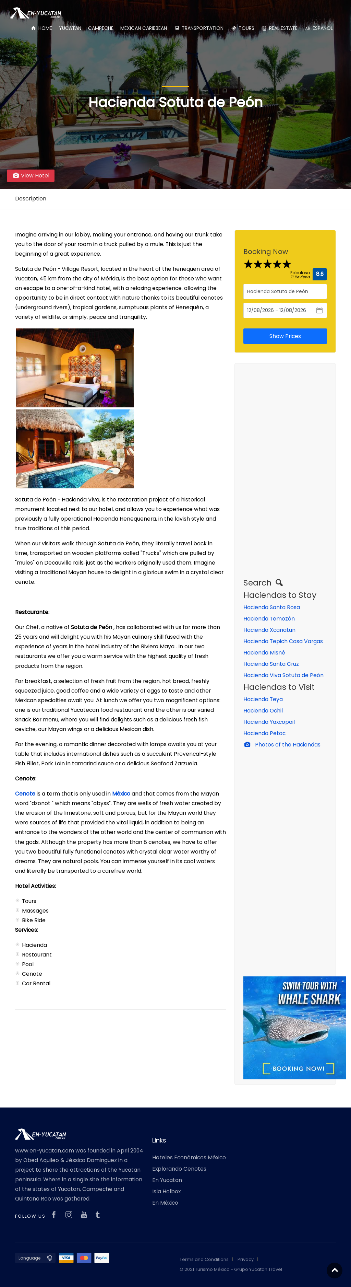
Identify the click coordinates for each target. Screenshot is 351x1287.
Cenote (26, 793)
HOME (41, 28)
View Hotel (30, 175)
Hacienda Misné (264, 652)
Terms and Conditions (204, 1259)
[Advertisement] (285, 475)
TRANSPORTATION (199, 28)
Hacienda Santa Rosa (271, 607)
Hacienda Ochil (263, 710)
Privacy (246, 1259)
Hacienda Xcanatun (269, 630)
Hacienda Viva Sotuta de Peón (283, 675)
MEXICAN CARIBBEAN (143, 28)
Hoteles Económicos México (189, 1157)
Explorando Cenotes (179, 1168)
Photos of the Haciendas (281, 744)
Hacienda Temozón (269, 618)
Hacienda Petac (264, 733)
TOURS (242, 28)
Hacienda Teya (263, 699)
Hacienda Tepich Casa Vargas (283, 641)
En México (165, 1202)
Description (30, 198)
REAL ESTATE (279, 28)
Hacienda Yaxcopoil (269, 722)
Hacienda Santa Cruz (271, 664)
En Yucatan (167, 1180)
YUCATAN (70, 28)
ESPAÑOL (318, 28)
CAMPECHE (100, 28)
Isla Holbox (166, 1191)
